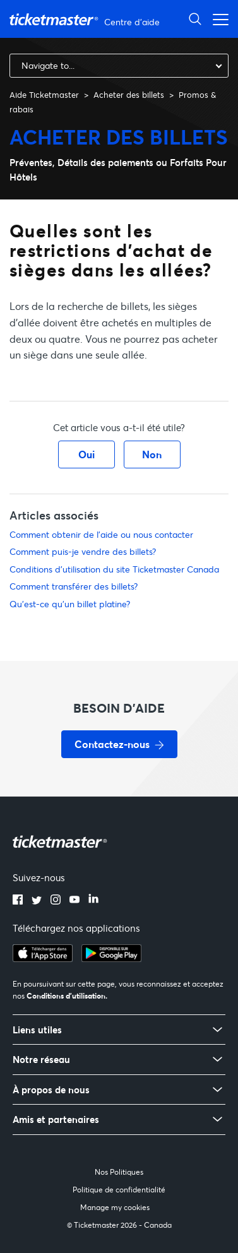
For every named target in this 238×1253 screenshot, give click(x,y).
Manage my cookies (115, 1207)
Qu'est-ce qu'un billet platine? (69, 604)
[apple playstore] (43, 958)
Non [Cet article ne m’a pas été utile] (152, 454)
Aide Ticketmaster (44, 94)
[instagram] (56, 900)
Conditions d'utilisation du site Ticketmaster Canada (114, 569)
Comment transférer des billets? (73, 586)
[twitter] (37, 900)
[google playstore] (111, 958)
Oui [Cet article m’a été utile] (86, 454)
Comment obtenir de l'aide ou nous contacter (101, 534)
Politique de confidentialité (119, 1189)
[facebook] (18, 900)
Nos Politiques (119, 1172)
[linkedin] (93, 900)
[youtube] (74, 900)
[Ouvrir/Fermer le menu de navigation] (217, 18)
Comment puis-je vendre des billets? (82, 551)
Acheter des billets (128, 94)
